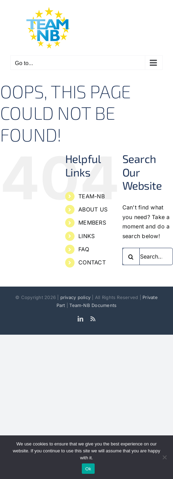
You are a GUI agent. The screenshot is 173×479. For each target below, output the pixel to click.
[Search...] (147, 256)
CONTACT (92, 262)
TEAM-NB (91, 196)
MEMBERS (92, 222)
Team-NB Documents (92, 305)
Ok (88, 468)
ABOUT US (92, 209)
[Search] (131, 256)
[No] (164, 457)
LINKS (86, 236)
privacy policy (76, 297)
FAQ (83, 249)
